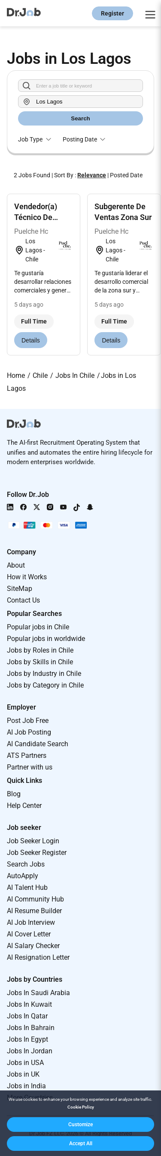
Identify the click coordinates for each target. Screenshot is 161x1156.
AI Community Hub (35, 899)
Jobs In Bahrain (31, 1028)
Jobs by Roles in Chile (40, 650)
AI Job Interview (31, 922)
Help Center (24, 805)
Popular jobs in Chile (38, 627)
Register (112, 13)
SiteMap (19, 588)
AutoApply (22, 876)
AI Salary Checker (33, 946)
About (16, 565)
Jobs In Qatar (27, 1016)
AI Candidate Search (37, 744)
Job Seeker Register (37, 852)
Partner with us (29, 767)
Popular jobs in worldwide (46, 639)
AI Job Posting (29, 732)
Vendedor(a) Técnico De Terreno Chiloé (39, 217)
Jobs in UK (23, 1074)
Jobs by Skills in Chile (40, 662)
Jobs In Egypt (27, 1039)
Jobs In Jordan (29, 1051)
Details (30, 340)
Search (80, 118)
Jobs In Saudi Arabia (38, 993)
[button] (80, 1124)
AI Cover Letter (29, 934)
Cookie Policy (80, 1107)
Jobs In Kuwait (29, 1004)
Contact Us (23, 600)
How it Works (27, 577)
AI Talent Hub (27, 887)
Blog (14, 794)
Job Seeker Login (33, 841)
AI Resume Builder (34, 911)
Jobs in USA (25, 1063)
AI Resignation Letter (38, 957)
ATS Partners (26, 755)
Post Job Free (28, 720)
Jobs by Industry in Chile (44, 673)
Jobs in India (26, 1086)
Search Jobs (26, 864)
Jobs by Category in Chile (45, 685)
